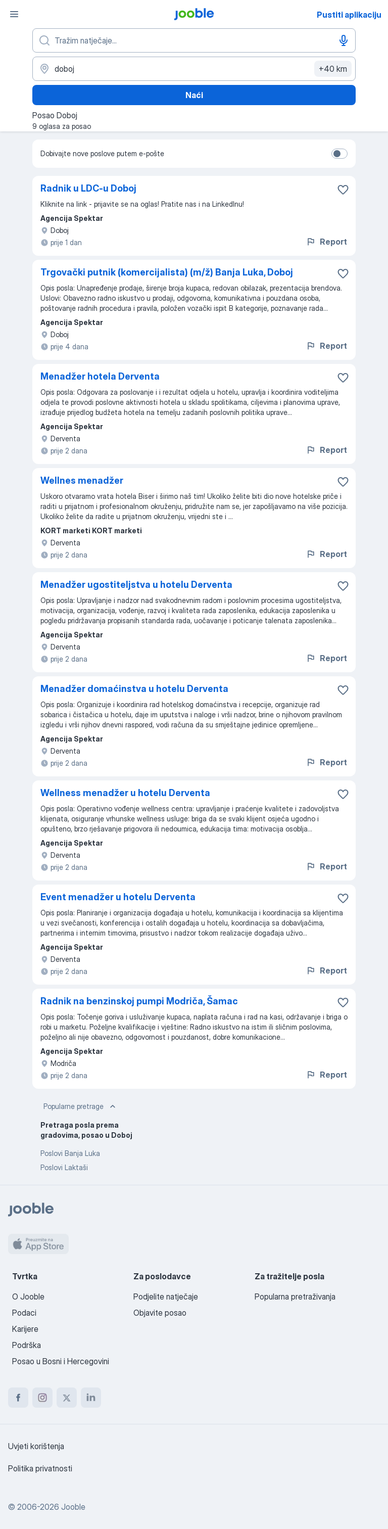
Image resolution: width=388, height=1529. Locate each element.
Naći (194, 95)
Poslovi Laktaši (64, 1167)
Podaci (24, 1313)
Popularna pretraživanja (295, 1296)
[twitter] (67, 1397)
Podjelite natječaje (165, 1296)
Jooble (73, 1507)
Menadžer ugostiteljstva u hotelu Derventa (136, 584)
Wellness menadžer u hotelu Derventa (125, 792)
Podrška (26, 1345)
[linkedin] (91, 1397)
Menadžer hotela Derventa (100, 376)
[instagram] (42, 1397)
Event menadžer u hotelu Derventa (118, 897)
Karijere (25, 1329)
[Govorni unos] (343, 40)
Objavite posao (159, 1313)
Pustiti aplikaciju (349, 15)
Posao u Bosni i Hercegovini (60, 1361)
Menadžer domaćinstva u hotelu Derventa (134, 688)
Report (326, 242)
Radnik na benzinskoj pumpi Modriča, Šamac (139, 1001)
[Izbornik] (14, 14)
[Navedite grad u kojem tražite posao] (194, 69)
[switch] (339, 154)
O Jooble (28, 1296)
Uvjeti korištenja (36, 1446)
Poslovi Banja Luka (70, 1153)
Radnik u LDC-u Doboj (88, 188)
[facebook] (18, 1397)
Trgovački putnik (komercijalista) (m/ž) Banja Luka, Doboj (166, 272)
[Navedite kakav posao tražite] (194, 40)
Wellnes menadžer (81, 480)
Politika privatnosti (40, 1468)
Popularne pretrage (80, 1106)
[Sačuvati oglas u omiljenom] (343, 189)
